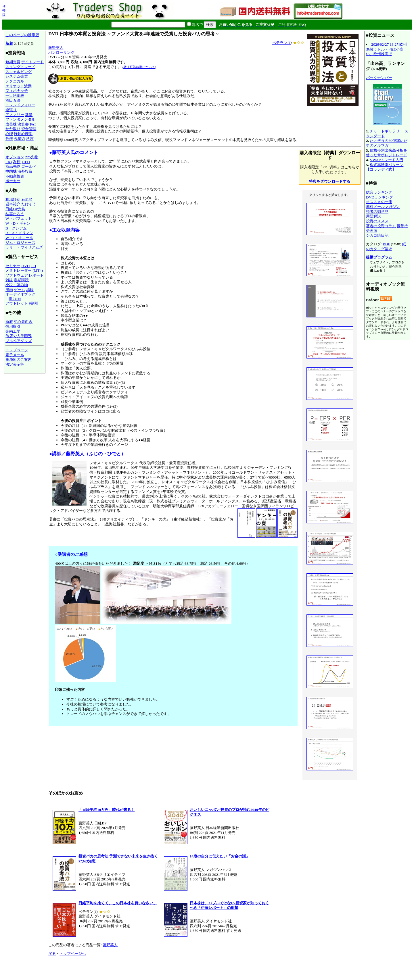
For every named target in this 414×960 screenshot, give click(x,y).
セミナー (12, 266)
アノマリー (14, 115)
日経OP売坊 (15, 209)
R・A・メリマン (19, 233)
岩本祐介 (12, 204)
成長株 (11, 124)
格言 (30, 138)
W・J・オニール (19, 238)
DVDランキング (379, 197)
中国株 (11, 171)
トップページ (16, 350)
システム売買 (16, 76)
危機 (9, 138)
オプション (14, 157)
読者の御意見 (377, 211)
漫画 (9, 290)
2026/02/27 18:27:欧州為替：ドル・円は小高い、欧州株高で (386, 49)
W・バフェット (18, 218)
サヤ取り (12, 129)
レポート (36, 275)
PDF (386, 244)
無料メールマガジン (383, 207)
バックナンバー (379, 78)
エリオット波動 (18, 86)
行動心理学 (23, 134)
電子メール (14, 355)
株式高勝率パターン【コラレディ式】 (384, 167)
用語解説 (373, 216)
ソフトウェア (16, 275)
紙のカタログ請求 (386, 246)
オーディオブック (20, 294)
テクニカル (14, 81)
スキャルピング (18, 72)
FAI (33, 124)
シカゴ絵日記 (377, 235)
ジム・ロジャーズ (20, 242)
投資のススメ (377, 221)
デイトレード (32, 62)
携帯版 (3, 10)
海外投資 (25, 171)
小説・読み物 (16, 285)
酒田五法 (12, 100)
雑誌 (9, 280)
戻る (52, 953)
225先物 (31, 157)
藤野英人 (55, 47)
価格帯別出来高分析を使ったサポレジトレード (386, 152)
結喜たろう (14, 214)
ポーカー (12, 181)
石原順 (26, 199)
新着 (9, 43)
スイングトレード (20, 67)
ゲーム (19, 290)
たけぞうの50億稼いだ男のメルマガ (386, 143)
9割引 (33, 303)
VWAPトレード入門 (386, 160)
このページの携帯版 (22, 35)
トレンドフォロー (20, 105)
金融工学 (12, 331)
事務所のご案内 (18, 359)
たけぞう (28, 204)
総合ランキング (379, 192)
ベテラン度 (281, 43)
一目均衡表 (14, 95)
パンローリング (61, 52)
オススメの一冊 (379, 202)
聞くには (15, 298)
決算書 (23, 124)
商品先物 (12, 166)
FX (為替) (13, 162)
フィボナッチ (16, 90)
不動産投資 (14, 176)
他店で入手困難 (18, 336)
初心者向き (23, 321)
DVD (25, 266)
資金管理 (28, 129)
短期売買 (12, 62)
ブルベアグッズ (18, 341)
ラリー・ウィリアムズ (24, 247)
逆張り (11, 110)
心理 (9, 134)
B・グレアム (16, 228)
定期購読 (21, 280)
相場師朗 (12, 199)
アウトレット (16, 303)
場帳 (30, 290)
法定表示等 (14, 364)
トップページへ (73, 953)
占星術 (19, 138)
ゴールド (28, 166)
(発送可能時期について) (139, 67)
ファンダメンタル (20, 119)
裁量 (28, 115)
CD (33, 266)
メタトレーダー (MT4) (24, 270)
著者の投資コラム (381, 226)
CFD (26, 162)
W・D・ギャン (17, 223)
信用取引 (12, 326)
